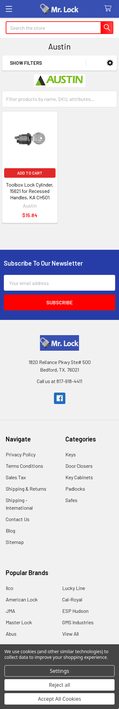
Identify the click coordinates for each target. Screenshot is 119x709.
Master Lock (19, 622)
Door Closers (79, 466)
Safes (71, 500)
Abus (11, 634)
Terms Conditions (24, 466)
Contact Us (18, 519)
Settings (59, 670)
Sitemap (15, 542)
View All (70, 634)
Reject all (59, 684)
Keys (70, 454)
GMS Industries (78, 622)
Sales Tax (16, 477)
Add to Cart (30, 173)
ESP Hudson (75, 611)
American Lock (22, 599)
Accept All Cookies (59, 698)
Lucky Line (73, 588)
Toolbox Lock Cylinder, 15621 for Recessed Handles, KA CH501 (29, 191)
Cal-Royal (72, 599)
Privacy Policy (21, 454)
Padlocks (75, 489)
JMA (10, 611)
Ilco (9, 588)
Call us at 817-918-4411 (59, 381)
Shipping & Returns (26, 489)
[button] (110, 63)
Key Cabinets (79, 477)
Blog (10, 530)
